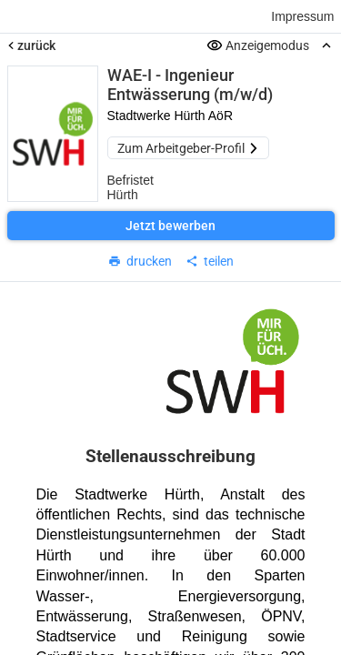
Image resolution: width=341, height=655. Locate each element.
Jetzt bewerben (170, 225)
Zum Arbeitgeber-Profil (188, 148)
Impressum (302, 16)
